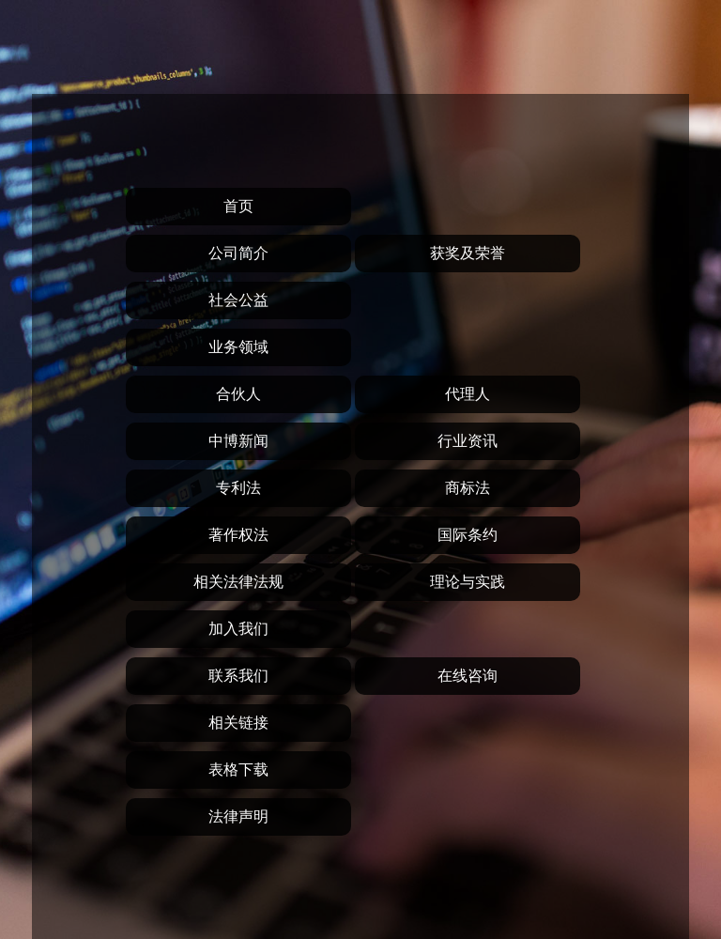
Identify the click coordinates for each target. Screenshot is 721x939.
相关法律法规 (238, 582)
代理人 (467, 394)
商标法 (467, 488)
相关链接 (238, 723)
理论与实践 (467, 582)
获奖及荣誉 (467, 253)
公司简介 (238, 253)
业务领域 (238, 347)
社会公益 (238, 300)
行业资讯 (467, 441)
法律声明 (238, 816)
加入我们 (238, 629)
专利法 (238, 488)
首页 (238, 206)
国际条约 (467, 535)
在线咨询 (467, 676)
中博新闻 (238, 441)
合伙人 (238, 394)
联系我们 (238, 676)
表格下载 (238, 769)
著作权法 (238, 535)
